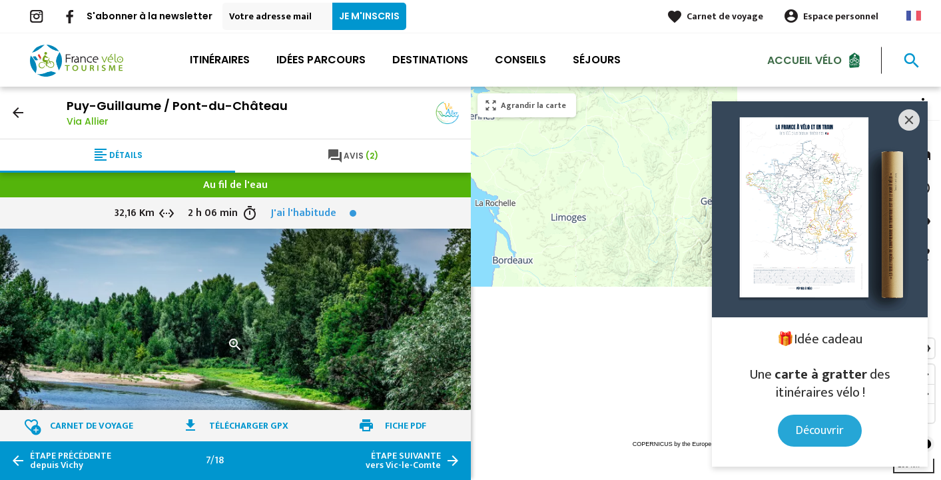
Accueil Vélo (804, 59)
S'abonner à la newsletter (149, 16)
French (913, 16)
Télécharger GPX (248, 425)
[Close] (909, 120)
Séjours (597, 59)
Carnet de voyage (725, 16)
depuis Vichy (70, 460)
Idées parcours (321, 59)
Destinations (430, 59)
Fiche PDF (405, 425)
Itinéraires (220, 59)
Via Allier (88, 121)
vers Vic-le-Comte (403, 460)
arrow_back (18, 113)
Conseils (520, 59)
